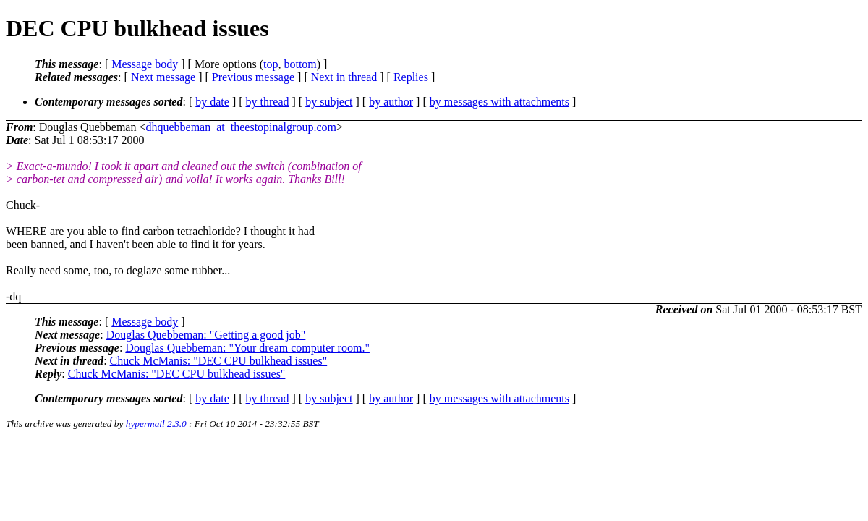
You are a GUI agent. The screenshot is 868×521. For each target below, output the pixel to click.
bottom (300, 64)
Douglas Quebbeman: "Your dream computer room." (247, 348)
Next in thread (344, 77)
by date (212, 102)
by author (391, 102)
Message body (144, 64)
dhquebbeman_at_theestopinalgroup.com (240, 127)
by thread (267, 102)
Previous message (253, 77)
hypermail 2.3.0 (156, 423)
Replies (410, 77)
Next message (163, 77)
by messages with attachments (499, 102)
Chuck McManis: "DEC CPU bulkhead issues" (219, 361)
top (270, 64)
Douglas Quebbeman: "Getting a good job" (206, 335)
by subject (328, 102)
